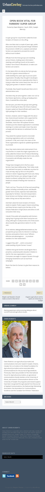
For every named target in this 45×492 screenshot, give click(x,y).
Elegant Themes (18, 487)
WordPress (36, 487)
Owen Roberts (18, 27)
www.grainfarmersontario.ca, (25, 230)
